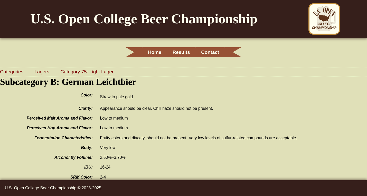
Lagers (42, 71)
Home (151, 52)
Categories (12, 71)
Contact (214, 52)
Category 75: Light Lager (87, 71)
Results (181, 52)
